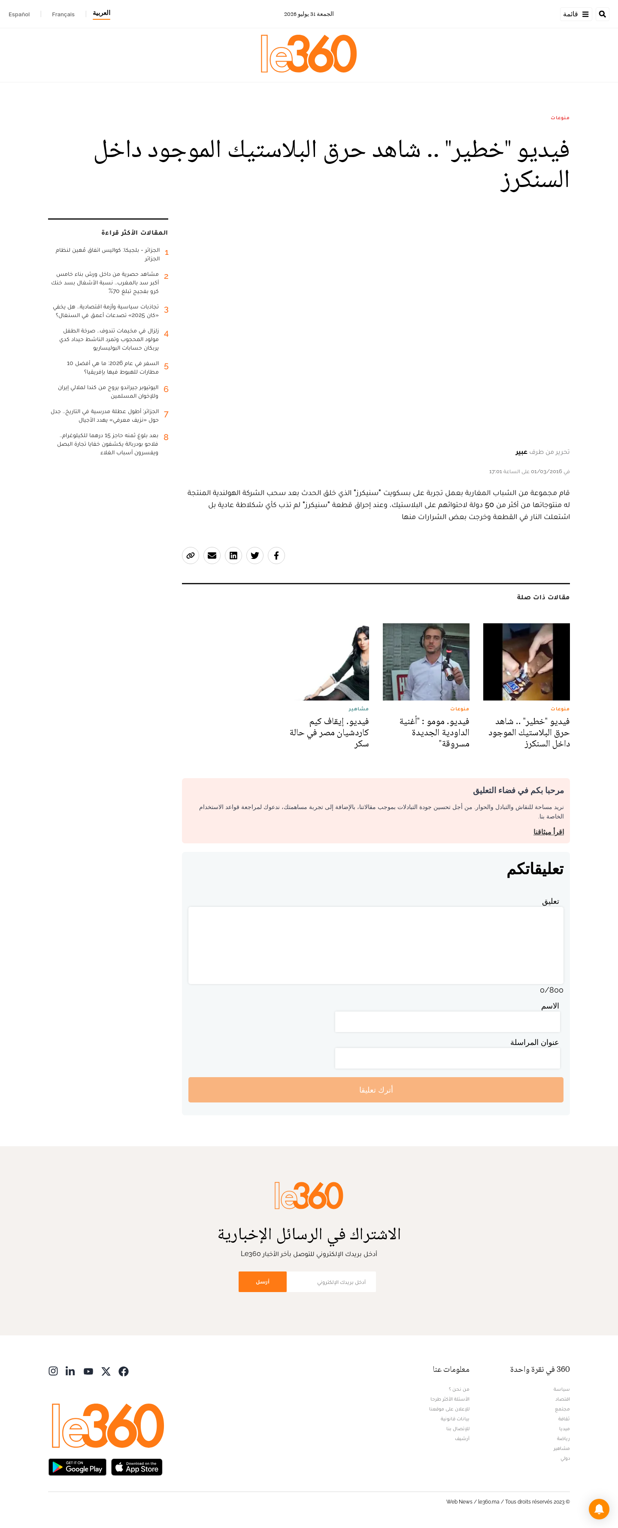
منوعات (560, 118)
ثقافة (564, 1419)
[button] (599, 1509)
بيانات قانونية (455, 1419)
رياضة (563, 1438)
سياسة (562, 1389)
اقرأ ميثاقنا (548, 832)
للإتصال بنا (458, 1428)
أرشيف (462, 1438)
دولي (565, 1458)
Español (19, 14)
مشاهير (562, 1448)
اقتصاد (562, 1399)
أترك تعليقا (376, 1089)
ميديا (564, 1428)
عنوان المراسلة (534, 1042)
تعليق (550, 901)
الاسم (550, 1005)
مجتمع (562, 1409)
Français (63, 14)
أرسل (263, 1281)
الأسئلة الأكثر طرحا (450, 1399)
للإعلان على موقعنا (449, 1409)
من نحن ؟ (459, 1389)
